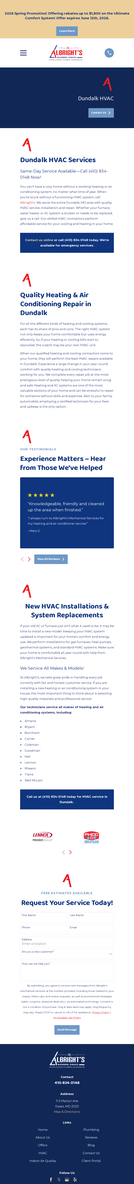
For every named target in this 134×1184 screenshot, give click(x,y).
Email (73, 927)
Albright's (27, 202)
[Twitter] (59, 1180)
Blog (91, 1145)
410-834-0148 (67, 1083)
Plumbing (91, 1129)
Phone (26, 927)
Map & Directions (67, 1111)
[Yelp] (75, 1180)
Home (43, 1129)
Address (27, 939)
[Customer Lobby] (83, 1180)
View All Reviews (51, 559)
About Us (43, 1137)
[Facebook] (51, 1180)
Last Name (77, 915)
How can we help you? (36, 963)
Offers (42, 1145)
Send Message (67, 1029)
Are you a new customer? (38, 951)
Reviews (91, 1137)
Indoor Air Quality (42, 1161)
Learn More (67, 31)
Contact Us (101, 112)
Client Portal (91, 1161)
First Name (29, 915)
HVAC (43, 1153)
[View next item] (29, 559)
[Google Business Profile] (67, 1180)
